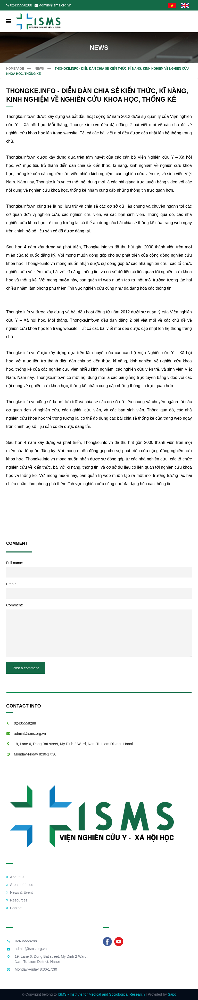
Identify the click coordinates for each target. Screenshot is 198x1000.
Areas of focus (19, 885)
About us (15, 877)
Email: (11, 584)
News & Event (19, 892)
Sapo (172, 994)
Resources (16, 900)
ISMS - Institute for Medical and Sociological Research (101, 994)
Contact (14, 908)
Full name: (14, 563)
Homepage (15, 68)
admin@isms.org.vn (55, 5)
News (39, 68)
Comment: (14, 605)
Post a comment (26, 668)
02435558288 (21, 5)
